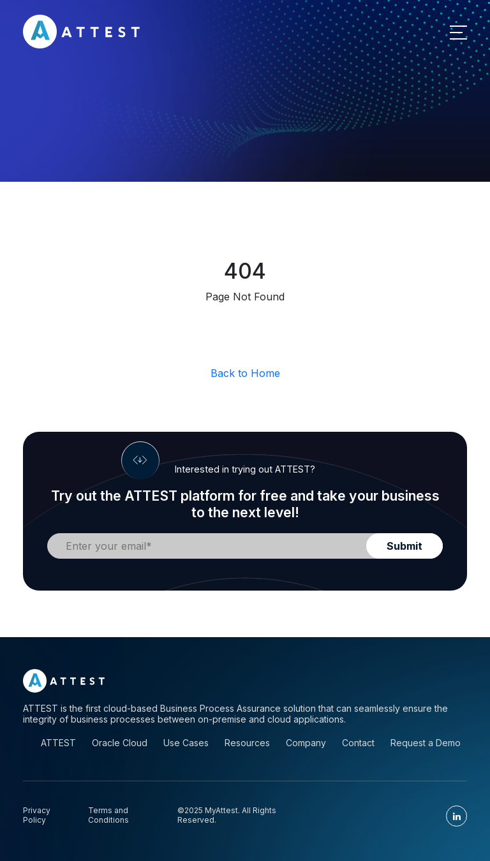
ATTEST (58, 742)
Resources (247, 742)
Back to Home (245, 373)
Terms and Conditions (108, 815)
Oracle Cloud (119, 742)
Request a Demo (425, 742)
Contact (358, 742)
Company (306, 742)
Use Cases (186, 742)
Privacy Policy (36, 815)
